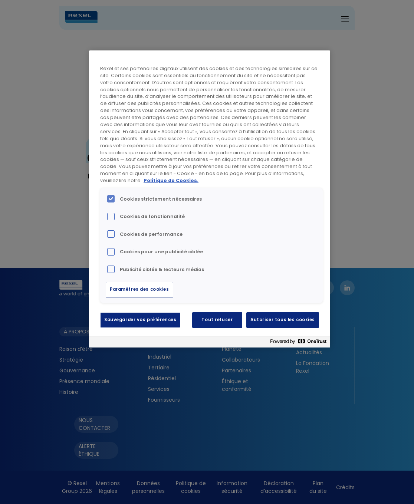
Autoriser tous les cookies (282, 320)
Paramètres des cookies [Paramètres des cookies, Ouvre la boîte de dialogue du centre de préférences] (139, 289)
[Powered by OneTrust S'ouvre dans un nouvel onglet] (298, 342)
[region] (209, 198)
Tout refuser (217, 320)
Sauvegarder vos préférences (140, 320)
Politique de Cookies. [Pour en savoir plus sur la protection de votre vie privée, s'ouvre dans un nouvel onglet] (171, 180)
